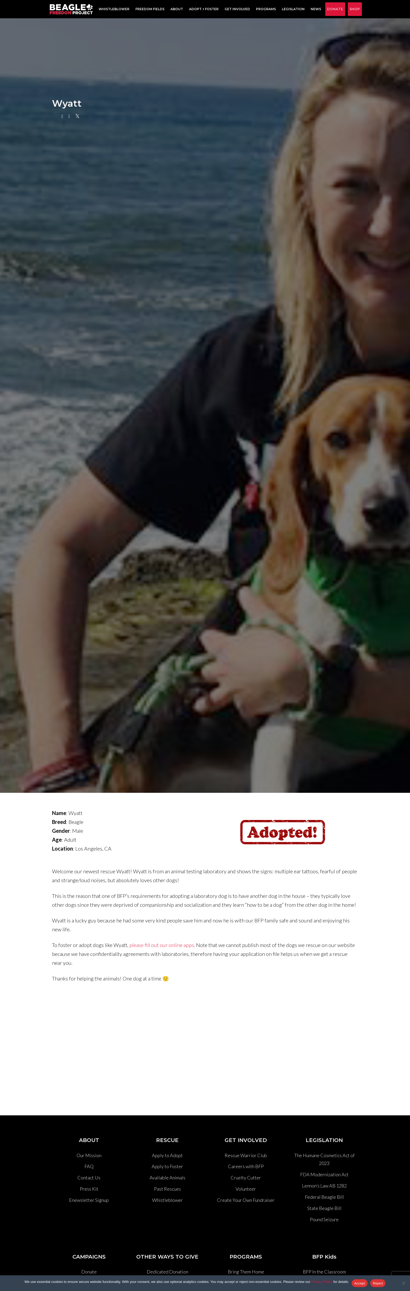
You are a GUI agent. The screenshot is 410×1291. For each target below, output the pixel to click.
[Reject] (403, 1283)
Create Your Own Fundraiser (246, 1200)
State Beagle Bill (324, 1208)
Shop (355, 9)
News (314, 9)
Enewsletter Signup (89, 1200)
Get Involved (236, 9)
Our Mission (89, 1155)
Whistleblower (112, 9)
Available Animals (167, 1177)
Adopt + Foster (202, 9)
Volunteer (246, 1189)
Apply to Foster (167, 1166)
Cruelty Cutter (246, 1177)
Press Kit (89, 1189)
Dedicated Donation (167, 1272)
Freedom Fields (148, 9)
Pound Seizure (324, 1219)
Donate (335, 9)
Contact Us (88, 1177)
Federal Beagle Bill (324, 1197)
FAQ (89, 1166)
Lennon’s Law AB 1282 (324, 1186)
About (175, 9)
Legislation (292, 9)
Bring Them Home (246, 1272)
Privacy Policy (321, 1282)
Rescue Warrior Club (246, 1155)
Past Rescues (167, 1189)
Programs (265, 9)
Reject (378, 1283)
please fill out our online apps (161, 945)
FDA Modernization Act (324, 1174)
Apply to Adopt (167, 1155)
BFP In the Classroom (324, 1272)
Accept (359, 1283)
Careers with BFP (246, 1166)
